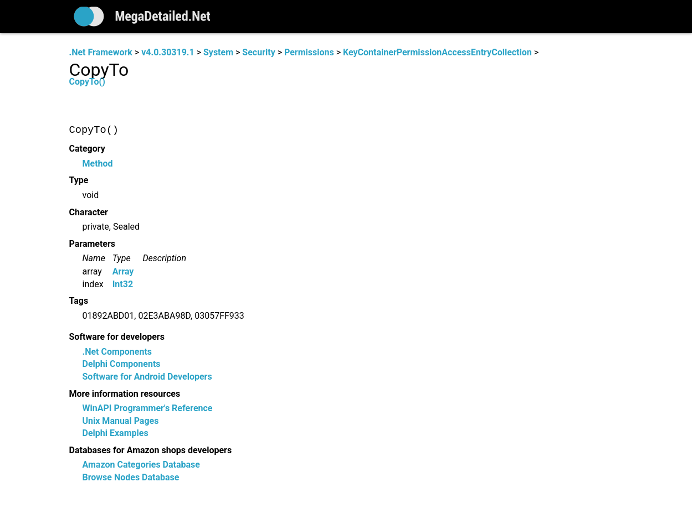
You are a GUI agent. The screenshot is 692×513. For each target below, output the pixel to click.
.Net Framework (100, 52)
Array (123, 272)
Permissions (309, 52)
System (218, 52)
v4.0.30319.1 (167, 52)
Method (98, 163)
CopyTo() (87, 81)
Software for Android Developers (147, 376)
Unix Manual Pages (121, 421)
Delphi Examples (115, 433)
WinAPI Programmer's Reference (148, 408)
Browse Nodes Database (131, 477)
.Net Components (117, 351)
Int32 (122, 284)
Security (258, 52)
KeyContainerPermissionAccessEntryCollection (437, 52)
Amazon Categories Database (141, 465)
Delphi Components (122, 364)
